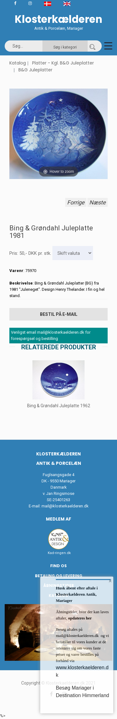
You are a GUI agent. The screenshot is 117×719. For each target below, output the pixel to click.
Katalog (17, 63)
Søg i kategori (65, 47)
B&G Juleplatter (35, 70)
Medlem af (58, 519)
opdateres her (79, 618)
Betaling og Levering (58, 575)
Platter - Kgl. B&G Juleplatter (63, 63)
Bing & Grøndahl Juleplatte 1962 (58, 405)
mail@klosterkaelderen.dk (65, 506)
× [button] (110, 581)
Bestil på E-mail (58, 314)
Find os (58, 565)
